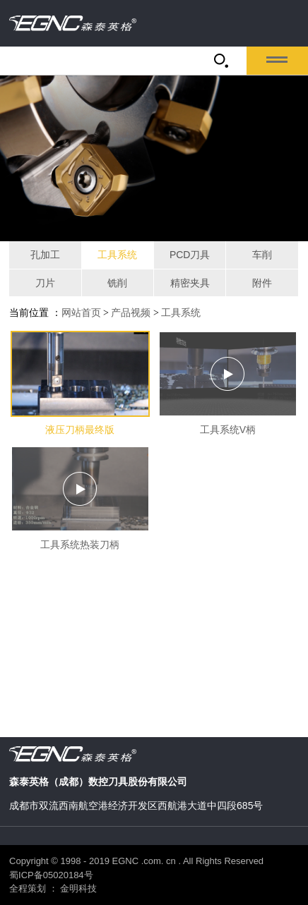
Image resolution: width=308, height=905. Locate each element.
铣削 (117, 282)
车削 (262, 254)
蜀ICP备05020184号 (51, 875)
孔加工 (45, 254)
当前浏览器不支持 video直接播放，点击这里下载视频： (154, 631)
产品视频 (130, 313)
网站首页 (81, 313)
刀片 (45, 282)
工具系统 (117, 254)
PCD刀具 (190, 254)
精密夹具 (190, 282)
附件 (262, 282)
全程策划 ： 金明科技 (53, 888)
